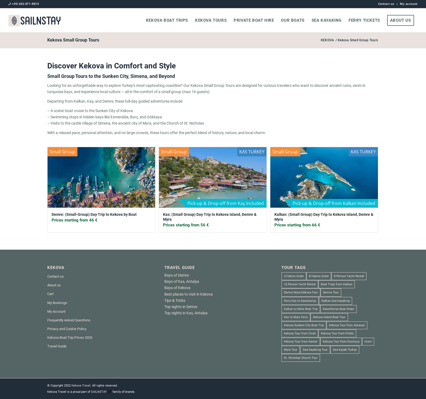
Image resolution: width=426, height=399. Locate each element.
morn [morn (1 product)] (368, 341)
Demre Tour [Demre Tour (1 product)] (331, 292)
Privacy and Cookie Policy (66, 329)
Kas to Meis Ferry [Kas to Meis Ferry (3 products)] (296, 317)
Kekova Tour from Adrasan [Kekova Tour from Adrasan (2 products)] (347, 325)
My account (409, 4)
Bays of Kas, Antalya (181, 281)
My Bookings (57, 303)
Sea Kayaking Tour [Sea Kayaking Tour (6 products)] (315, 350)
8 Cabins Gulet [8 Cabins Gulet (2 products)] (319, 276)
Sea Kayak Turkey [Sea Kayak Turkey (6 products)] (345, 350)
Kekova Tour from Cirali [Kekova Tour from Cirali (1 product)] (300, 333)
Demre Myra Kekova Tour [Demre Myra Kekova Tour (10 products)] (301, 292)
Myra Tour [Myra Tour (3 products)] (290, 350)
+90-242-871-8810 (25, 4)
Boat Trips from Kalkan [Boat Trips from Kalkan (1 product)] (336, 284)
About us (54, 285)
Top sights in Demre (180, 307)
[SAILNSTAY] (34, 20)
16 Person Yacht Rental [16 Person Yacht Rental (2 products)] (300, 284)
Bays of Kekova (177, 288)
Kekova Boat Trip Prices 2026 (69, 337)
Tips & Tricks (174, 300)
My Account (56, 311)
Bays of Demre (176, 275)
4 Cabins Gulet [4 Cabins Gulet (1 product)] (294, 276)
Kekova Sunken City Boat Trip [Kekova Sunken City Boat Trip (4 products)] (304, 325)
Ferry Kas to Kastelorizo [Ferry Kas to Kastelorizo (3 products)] (300, 301)
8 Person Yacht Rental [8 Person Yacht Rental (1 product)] (349, 276)
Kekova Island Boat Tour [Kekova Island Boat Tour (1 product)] (329, 317)
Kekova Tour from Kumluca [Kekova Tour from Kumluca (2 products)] (341, 341)
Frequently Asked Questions (68, 320)
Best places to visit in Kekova (188, 294)
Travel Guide (57, 346)
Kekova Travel (80, 385)
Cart (50, 294)
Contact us (386, 4)
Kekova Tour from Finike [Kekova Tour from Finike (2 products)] (337, 333)
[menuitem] (386, 4)
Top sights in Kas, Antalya (186, 313)
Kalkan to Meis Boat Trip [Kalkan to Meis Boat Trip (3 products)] (301, 309)
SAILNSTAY (99, 392)
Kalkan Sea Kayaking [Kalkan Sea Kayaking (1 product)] (335, 301)
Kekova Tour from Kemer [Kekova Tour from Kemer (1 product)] (301, 341)
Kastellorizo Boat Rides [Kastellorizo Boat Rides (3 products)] (338, 309)
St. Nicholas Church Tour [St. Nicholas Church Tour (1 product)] (301, 358)
